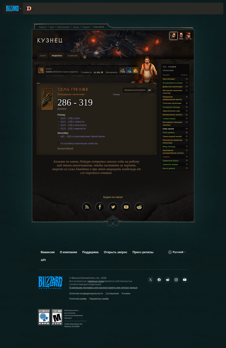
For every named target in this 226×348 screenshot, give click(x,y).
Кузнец (50, 40)
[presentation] (13, 8)
